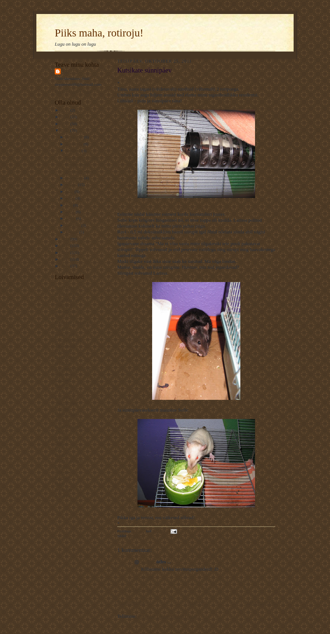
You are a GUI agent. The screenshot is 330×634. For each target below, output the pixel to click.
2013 (65, 117)
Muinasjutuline (67, 293)
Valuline (61, 328)
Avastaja (62, 420)
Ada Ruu (62, 495)
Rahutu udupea (67, 414)
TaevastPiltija (66, 311)
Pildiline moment (69, 460)
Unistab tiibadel (68, 339)
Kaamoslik (63, 305)
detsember (75, 137)
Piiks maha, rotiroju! (99, 33)
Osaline (61, 443)
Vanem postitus (260, 602)
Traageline (63, 489)
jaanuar (72, 232)
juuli (70, 191)
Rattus (70, 71)
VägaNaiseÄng (67, 299)
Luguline (62, 466)
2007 (65, 259)
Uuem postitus (131, 602)
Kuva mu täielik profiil (74, 91)
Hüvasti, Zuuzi (77, 164)
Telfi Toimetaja (67, 287)
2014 (65, 110)
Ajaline (61, 431)
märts (71, 218)
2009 (65, 245)
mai (69, 205)
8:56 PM (147, 577)
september (75, 178)
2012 (65, 123)
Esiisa (60, 483)
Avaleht (195, 602)
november (74, 144)
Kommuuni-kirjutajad (72, 368)
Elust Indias (64, 333)
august (72, 184)
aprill (71, 211)
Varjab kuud (65, 345)
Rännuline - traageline (73, 322)
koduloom (135, 536)
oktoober (74, 150)
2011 (65, 130)
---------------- (66, 391)
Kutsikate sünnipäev (81, 157)
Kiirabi (61, 454)
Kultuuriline (65, 397)
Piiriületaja (64, 385)
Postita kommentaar (139, 590)
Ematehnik (63, 351)
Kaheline (62, 477)
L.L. (58, 449)
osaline (148, 561)
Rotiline (61, 437)
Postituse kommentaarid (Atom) (169, 616)
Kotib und (63, 379)
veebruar (74, 225)
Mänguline (63, 374)
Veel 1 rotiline (66, 403)
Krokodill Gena (67, 426)
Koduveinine (65, 357)
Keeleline (63, 472)
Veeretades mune (79, 171)
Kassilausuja (65, 316)
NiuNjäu (62, 408)
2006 (65, 266)
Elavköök (63, 362)
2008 (65, 252)
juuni (71, 198)
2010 (65, 239)
